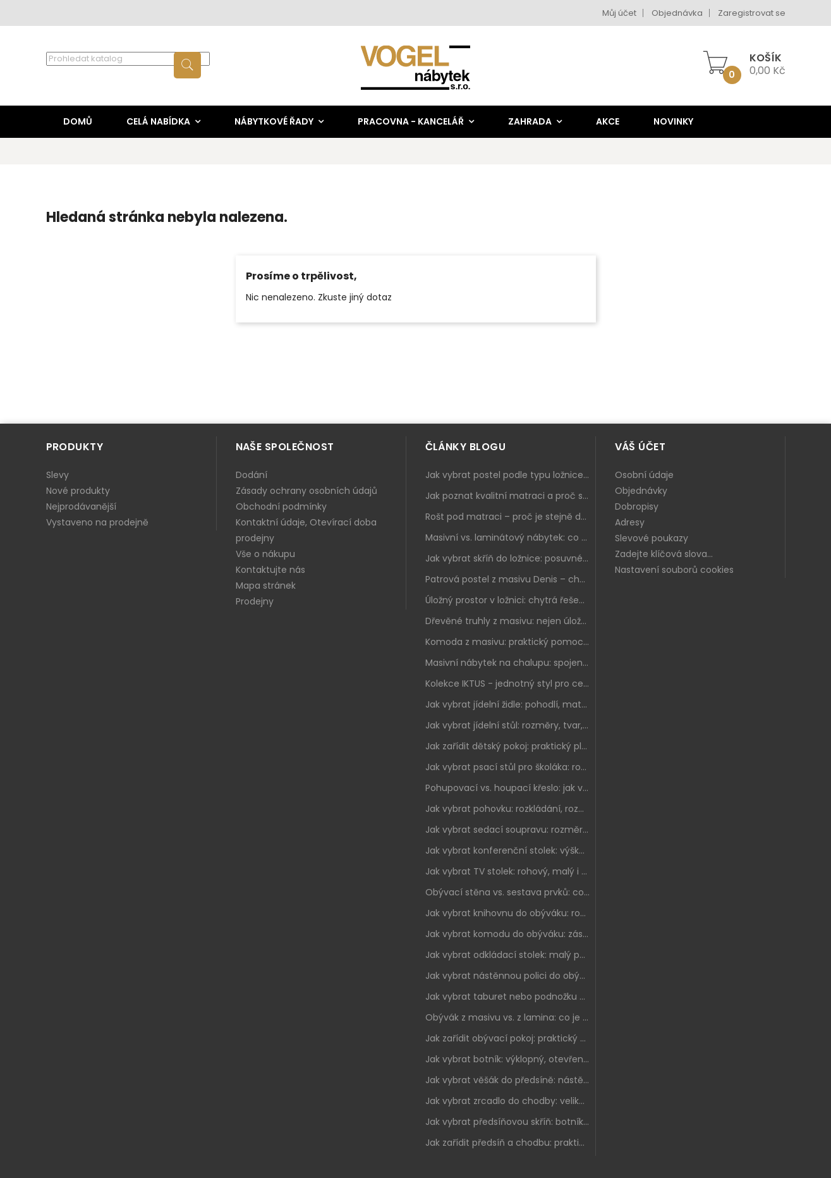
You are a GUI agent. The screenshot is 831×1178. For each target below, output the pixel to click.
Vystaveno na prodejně (97, 522)
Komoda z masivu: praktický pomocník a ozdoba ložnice (510, 641)
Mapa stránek (266, 585)
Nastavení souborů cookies (674, 569)
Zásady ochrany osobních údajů (306, 490)
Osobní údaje (644, 475)
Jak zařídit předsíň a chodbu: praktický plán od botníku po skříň (510, 1142)
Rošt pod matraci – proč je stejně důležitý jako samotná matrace (510, 516)
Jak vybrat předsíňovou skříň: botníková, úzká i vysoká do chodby (510, 1121)
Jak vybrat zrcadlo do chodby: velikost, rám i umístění (510, 1101)
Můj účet (619, 13)
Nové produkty (78, 490)
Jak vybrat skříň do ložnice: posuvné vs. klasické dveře (510, 558)
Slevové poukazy (651, 538)
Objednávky (641, 490)
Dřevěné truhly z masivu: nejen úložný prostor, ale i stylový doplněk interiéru (510, 621)
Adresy (630, 522)
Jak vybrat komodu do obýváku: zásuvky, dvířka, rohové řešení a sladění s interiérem (510, 934)
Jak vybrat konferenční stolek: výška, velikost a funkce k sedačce (510, 850)
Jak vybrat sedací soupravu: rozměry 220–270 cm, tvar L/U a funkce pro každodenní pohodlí (510, 829)
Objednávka (677, 13)
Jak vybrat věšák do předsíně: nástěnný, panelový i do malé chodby (510, 1080)
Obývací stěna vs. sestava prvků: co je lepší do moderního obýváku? (510, 892)
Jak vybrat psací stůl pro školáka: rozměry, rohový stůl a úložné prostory (510, 767)
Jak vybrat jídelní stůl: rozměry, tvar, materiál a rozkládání (510, 725)
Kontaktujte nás (270, 569)
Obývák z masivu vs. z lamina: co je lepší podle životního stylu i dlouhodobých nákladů (510, 1017)
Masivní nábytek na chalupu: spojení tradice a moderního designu (510, 662)
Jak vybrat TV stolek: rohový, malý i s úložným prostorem (510, 871)
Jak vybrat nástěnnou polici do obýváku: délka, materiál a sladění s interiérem (510, 975)
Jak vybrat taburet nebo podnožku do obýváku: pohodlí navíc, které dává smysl (510, 996)
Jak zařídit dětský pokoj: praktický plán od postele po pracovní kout (510, 746)
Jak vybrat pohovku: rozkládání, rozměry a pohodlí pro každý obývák (510, 808)
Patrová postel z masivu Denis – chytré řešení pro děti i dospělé (510, 579)
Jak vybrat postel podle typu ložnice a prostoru (510, 475)
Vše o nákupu (265, 554)
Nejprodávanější (81, 506)
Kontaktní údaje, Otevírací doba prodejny (306, 530)
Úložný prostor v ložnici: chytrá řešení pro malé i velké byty (510, 600)
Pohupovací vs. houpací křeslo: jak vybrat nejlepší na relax (510, 788)
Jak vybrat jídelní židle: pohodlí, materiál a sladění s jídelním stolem (510, 704)
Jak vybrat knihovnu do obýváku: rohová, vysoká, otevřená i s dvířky (510, 913)
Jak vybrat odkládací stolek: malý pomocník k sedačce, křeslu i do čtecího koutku (510, 954)
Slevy (57, 475)
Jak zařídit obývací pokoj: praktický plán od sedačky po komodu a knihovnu (510, 1038)
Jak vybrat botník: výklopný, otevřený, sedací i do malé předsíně (510, 1059)
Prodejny (255, 601)
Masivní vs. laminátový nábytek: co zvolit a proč (510, 537)
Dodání (251, 475)
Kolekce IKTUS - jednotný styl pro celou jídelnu (510, 683)
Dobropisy (636, 506)
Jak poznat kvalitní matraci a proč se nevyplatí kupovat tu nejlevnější (510, 495)
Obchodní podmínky (281, 506)
